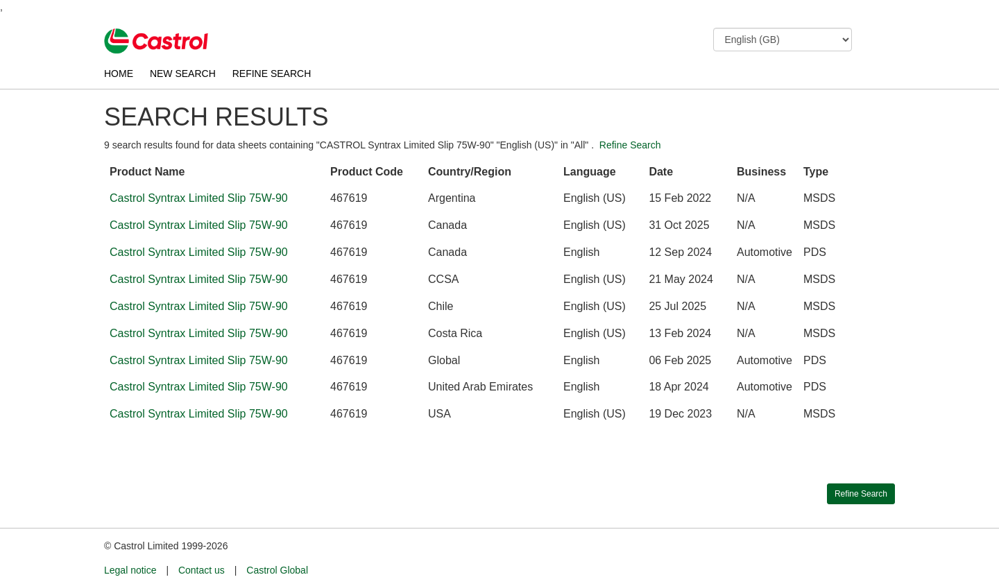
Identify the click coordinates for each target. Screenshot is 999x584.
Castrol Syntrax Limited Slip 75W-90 (199, 198)
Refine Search (630, 145)
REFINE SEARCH (271, 73)
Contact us (201, 570)
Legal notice (130, 570)
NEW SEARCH (183, 73)
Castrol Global (277, 570)
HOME (118, 73)
